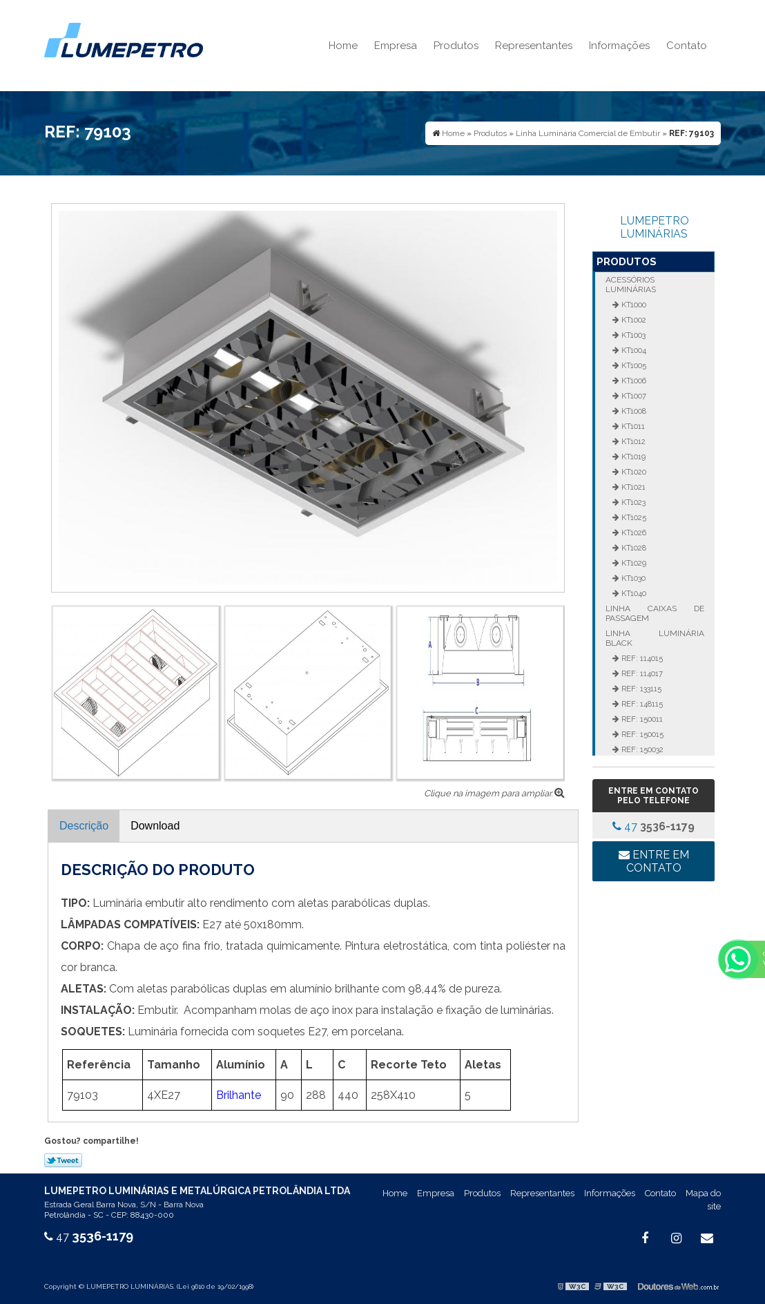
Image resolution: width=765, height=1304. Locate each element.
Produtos (456, 45)
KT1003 (632, 335)
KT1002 (632, 320)
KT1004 (632, 350)
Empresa (395, 45)
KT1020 (632, 472)
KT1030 (632, 578)
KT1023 (632, 502)
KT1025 (632, 517)
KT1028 (632, 548)
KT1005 (632, 365)
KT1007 (632, 396)
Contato (686, 45)
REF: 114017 (641, 673)
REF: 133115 (640, 688)
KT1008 (632, 411)
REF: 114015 (641, 658)
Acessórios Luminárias (631, 284)
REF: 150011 (641, 719)
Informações (619, 45)
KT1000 (632, 304)
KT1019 (632, 456)
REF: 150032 (641, 749)
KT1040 (632, 593)
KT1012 (632, 441)
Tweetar (63, 1160)
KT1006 (632, 380)
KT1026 (632, 532)
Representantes (533, 45)
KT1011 (632, 426)
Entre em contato (654, 861)
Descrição (83, 826)
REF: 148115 (641, 704)
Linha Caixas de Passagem (655, 613)
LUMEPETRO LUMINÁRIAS (654, 227)
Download (155, 826)
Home (343, 45)
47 (653, 826)
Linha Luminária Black (655, 638)
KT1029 (632, 563)
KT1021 (632, 487)
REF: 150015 (641, 734)
